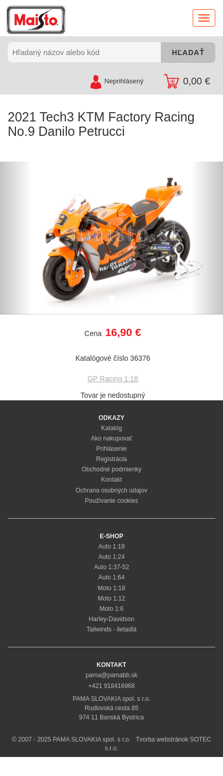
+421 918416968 (111, 686)
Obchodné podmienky (112, 469)
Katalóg (111, 428)
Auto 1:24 (111, 556)
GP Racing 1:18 (112, 379)
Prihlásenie (111, 448)
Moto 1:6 (112, 608)
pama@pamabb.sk (112, 675)
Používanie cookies (111, 500)
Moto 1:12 (111, 598)
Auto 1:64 (111, 577)
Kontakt (111, 479)
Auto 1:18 (111, 546)
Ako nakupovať (112, 438)
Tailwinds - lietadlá (111, 629)
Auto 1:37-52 (111, 567)
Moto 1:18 (111, 588)
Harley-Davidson (112, 619)
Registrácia (111, 459)
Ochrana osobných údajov (111, 490)
